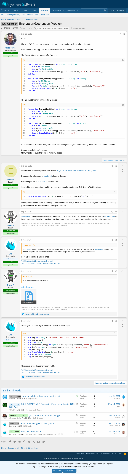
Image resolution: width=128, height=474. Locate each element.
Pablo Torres (11, 28)
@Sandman (109, 216)
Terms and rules (92, 454)
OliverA (10, 225)
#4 (116, 240)
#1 (124, 34)
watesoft (12, 399)
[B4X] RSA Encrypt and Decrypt (44, 415)
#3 (116, 212)
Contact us (80, 454)
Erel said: (26, 276)
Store (6, 10)
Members (71, 10)
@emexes (25, 216)
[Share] (120, 34)
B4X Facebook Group (30, 15)
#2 (116, 166)
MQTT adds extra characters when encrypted (76, 170)
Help (114, 454)
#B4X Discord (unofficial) (10, 15)
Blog (35, 10)
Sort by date (108, 160)
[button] (16, 10)
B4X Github (45, 15)
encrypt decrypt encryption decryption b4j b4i (52, 28)
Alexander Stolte (15, 418)
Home (120, 454)
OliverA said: (27, 245)
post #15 (41, 181)
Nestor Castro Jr (114, 426)
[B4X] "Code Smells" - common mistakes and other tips (40, 263)
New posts (56, 10)
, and (37, 314)
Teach (26, 10)
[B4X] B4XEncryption (31, 431)
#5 (116, 271)
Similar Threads (79, 28)
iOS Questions (31, 399)
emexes (10, 180)
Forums (44, 10)
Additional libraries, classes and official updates (40, 434)
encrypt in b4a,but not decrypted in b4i (41, 396)
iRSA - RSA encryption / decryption (37, 423)
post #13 (48, 176)
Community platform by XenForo (64, 458)
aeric (118, 406)
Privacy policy (105, 454)
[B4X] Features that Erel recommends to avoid (37, 261)
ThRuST (12, 410)
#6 (116, 321)
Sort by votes (120, 160)
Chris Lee (117, 434)
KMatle (117, 418)
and (35, 377)
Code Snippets (38, 418)
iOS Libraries (27, 426)
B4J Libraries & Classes (33, 410)
